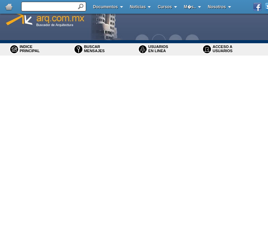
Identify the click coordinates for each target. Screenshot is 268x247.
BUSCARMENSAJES (94, 49)
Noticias (138, 6)
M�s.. (190, 6)
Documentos (105, 6)
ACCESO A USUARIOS (222, 49)
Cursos (165, 6)
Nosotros (217, 6)
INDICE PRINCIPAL (30, 49)
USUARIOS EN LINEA (158, 49)
